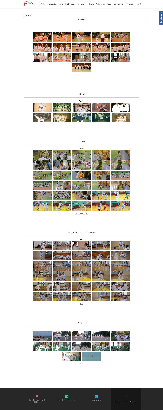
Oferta (60, 4)
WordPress (133, 402)
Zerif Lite (117, 402)
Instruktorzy (81, 4)
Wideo (43, 4)
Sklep (109, 4)
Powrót (81, 31)
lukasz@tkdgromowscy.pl (66, 400)
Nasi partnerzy (118, 4)
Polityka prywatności (133, 4)
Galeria (91, 4)
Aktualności (52, 4)
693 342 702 (96, 400)
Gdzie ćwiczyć (70, 4)
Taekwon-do (100, 4)
